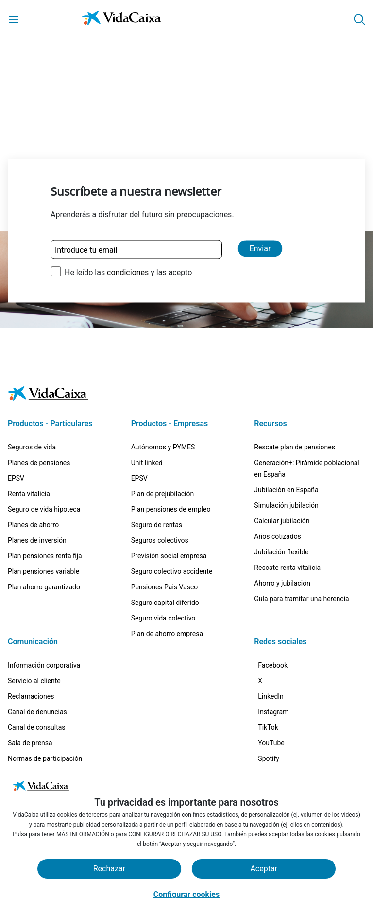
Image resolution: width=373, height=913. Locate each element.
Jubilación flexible (281, 509)
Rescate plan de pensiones (294, 404)
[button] (359, 19)
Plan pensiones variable (43, 529)
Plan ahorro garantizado (44, 544)
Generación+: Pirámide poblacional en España (306, 425)
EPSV (16, 435)
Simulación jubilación (286, 462)
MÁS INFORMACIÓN (82, 834)
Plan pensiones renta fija (45, 513)
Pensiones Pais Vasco (164, 544)
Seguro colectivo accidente (172, 529)
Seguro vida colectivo (163, 575)
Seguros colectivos (159, 497)
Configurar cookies (186, 894)
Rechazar (109, 868)
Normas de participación (45, 716)
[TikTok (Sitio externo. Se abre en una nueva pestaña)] (274, 717)
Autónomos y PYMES (163, 404)
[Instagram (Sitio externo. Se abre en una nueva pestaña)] (279, 694)
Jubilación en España (286, 447)
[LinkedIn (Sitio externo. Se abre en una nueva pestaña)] (276, 671)
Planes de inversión (37, 497)
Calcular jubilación (281, 478)
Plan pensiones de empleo (171, 466)
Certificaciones (30, 731)
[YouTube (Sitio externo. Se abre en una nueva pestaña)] (277, 740)
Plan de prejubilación (162, 451)
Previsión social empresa (169, 513)
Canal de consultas (37, 685)
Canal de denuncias (37, 669)
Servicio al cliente (34, 638)
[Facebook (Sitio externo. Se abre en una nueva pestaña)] (278, 626)
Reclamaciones (31, 653)
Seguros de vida (32, 404)
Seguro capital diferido (165, 560)
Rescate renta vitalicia (287, 525)
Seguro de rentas (156, 482)
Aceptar (263, 868)
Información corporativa (44, 622)
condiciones (128, 272)
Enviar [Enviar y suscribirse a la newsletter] (260, 248)
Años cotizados (277, 494)
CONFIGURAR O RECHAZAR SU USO (174, 834)
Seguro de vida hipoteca (44, 466)
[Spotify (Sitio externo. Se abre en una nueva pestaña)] (274, 763)
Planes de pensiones (39, 420)
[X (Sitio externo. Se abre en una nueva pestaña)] (266, 648)
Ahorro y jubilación (282, 540)
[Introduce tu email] (136, 249)
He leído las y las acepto (128, 272)
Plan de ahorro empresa (167, 591)
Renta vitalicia (29, 451)
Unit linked (147, 420)
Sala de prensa (30, 700)
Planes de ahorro (33, 482)
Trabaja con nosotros (40, 747)
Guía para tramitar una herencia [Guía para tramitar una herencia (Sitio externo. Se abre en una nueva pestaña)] (301, 556)
